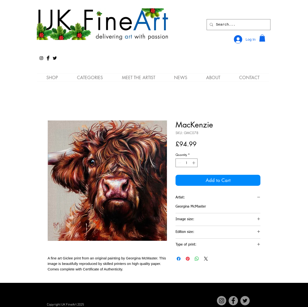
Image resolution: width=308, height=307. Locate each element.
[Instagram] (41, 58)
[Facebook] (233, 300)
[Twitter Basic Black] (54, 58)
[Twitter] (245, 300)
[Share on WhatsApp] (197, 259)
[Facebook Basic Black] (48, 58)
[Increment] (194, 163)
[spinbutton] (186, 163)
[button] (262, 38)
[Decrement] (179, 163)
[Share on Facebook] (179, 259)
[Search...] (238, 24)
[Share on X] (206, 259)
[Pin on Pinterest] (188, 259)
